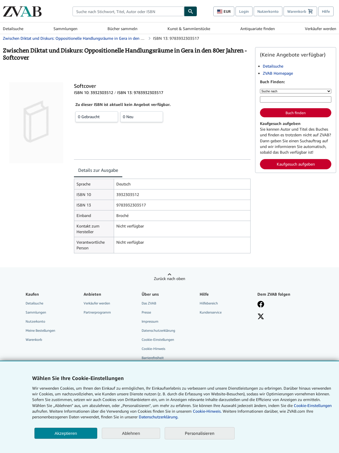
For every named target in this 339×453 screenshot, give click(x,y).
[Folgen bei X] (282, 317)
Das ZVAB (149, 303)
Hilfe (326, 11)
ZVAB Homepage (278, 73)
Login (244, 11)
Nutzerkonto (268, 11)
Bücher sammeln (122, 28)
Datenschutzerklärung (158, 330)
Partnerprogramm (97, 312)
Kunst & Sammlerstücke (189, 28)
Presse (146, 312)
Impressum (150, 321)
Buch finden (296, 112)
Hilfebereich (209, 303)
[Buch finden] (190, 11)
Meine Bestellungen (40, 330)
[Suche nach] (295, 91)
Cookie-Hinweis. (207, 411)
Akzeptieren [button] (66, 433)
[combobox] (128, 11)
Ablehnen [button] (131, 433)
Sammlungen (65, 28)
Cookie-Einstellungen (313, 405)
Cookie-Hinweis (153, 348)
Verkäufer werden (320, 28)
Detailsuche (13, 28)
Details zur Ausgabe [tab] (98, 170)
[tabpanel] (162, 216)
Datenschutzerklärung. (158, 416)
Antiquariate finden (257, 28)
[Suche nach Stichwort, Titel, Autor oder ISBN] (295, 99)
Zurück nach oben (169, 278)
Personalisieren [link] (199, 433)
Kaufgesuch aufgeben (296, 164)
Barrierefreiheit (153, 358)
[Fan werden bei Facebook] (282, 304)
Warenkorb (34, 339)
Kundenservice (211, 312)
